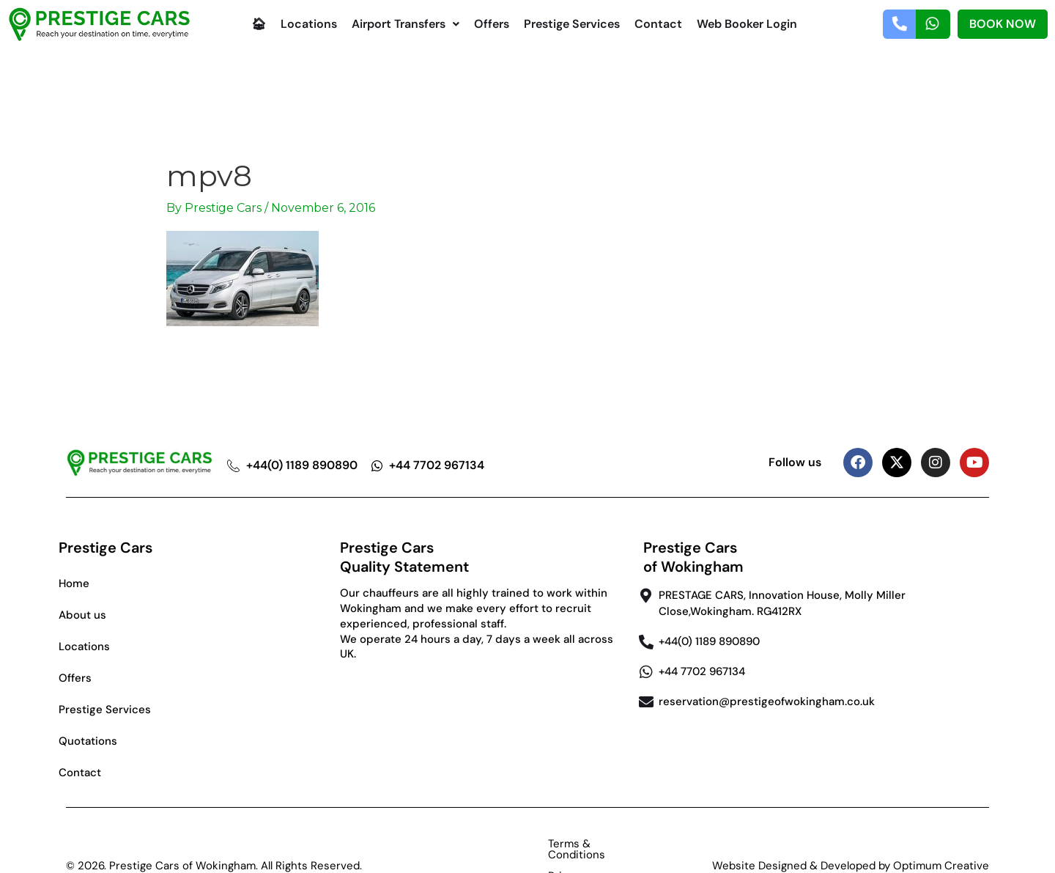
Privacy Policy (599, 843)
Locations (309, 24)
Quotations (88, 741)
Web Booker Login (747, 24)
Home (74, 583)
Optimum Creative (941, 843)
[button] (405, 24)
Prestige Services (572, 24)
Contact (658, 24)
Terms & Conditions (490, 843)
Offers (491, 24)
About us (82, 615)
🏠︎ (258, 24)
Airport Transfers (405, 24)
